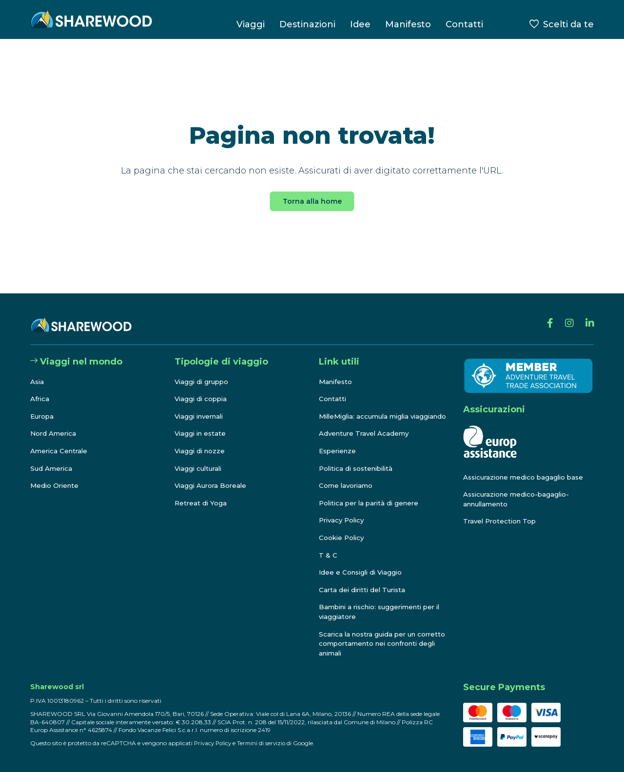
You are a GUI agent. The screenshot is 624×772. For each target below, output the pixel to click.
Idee (360, 24)
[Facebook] (545, 316)
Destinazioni (307, 24)
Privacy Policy (343, 520)
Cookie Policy (343, 537)
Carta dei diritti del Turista (364, 589)
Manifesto (408, 24)
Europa (43, 407)
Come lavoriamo (347, 486)
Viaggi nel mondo (76, 352)
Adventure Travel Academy (366, 433)
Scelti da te (568, 24)
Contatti (464, 24)
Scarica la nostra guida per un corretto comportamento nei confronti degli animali (370, 643)
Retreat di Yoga (201, 493)
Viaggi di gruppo (203, 371)
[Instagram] (566, 316)
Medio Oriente (55, 476)
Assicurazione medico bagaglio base (526, 467)
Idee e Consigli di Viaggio (363, 572)
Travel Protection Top (501, 511)
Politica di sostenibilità (359, 468)
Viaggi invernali (202, 407)
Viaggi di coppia (202, 389)
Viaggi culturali (200, 458)
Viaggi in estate (202, 424)
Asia (37, 371)
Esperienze (339, 450)
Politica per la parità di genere (372, 503)
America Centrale (60, 441)
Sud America (52, 458)
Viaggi (250, 24)
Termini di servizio (265, 743)
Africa (40, 389)
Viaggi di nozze (201, 441)
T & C (328, 555)
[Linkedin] (589, 316)
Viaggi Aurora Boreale (212, 476)
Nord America (54, 424)
